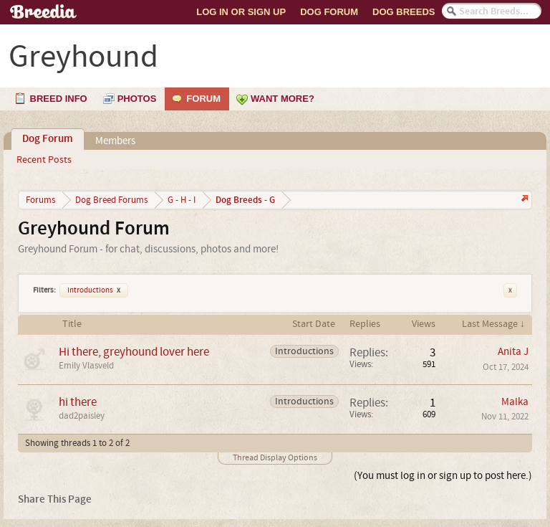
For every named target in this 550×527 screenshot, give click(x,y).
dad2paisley (82, 416)
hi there (78, 402)
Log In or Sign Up (241, 11)
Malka (515, 402)
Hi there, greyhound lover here (134, 351)
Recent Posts (44, 159)
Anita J (513, 352)
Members (115, 141)
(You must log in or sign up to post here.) (443, 476)
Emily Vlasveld (86, 365)
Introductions (93, 290)
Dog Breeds (403, 11)
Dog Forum (329, 11)
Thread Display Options (275, 457)
